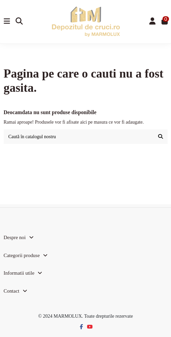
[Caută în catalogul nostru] (160, 136)
